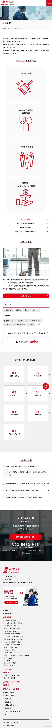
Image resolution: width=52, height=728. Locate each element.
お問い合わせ (34, 296)
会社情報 (7, 702)
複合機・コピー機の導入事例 (13, 644)
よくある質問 (8, 653)
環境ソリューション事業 (11, 689)
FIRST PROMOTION (11, 711)
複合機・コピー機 (9, 620)
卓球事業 (6, 672)
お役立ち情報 (8, 692)
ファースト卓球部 (9, 678)
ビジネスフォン (8, 658)
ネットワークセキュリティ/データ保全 (16, 656)
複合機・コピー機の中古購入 (13, 623)
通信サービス (8, 665)
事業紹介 (10, 28)
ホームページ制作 (10, 663)
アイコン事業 (7, 669)
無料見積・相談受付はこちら (28, 537)
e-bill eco (8, 714)
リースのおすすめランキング (12, 628)
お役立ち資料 (8, 695)
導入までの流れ (9, 650)
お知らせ (7, 699)
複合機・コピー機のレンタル (12, 626)
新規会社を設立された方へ (12, 634)
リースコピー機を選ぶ (11, 631)
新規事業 (6, 685)
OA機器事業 (7, 617)
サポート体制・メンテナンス (12, 647)
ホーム (4, 28)
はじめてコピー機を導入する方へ (14, 636)
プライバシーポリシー (9, 725)
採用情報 (7, 708)
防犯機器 (6, 660)
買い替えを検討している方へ (13, 639)
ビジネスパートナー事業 (11, 682)
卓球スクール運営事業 (11, 675)
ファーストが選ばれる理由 (12, 642)
